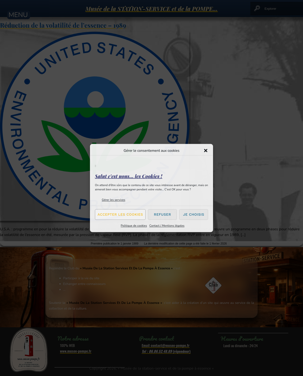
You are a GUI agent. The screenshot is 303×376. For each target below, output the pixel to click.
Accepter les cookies (120, 214)
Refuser (162, 214)
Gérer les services (113, 199)
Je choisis (193, 214)
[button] (205, 150)
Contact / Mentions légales (166, 225)
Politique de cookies (134, 225)
